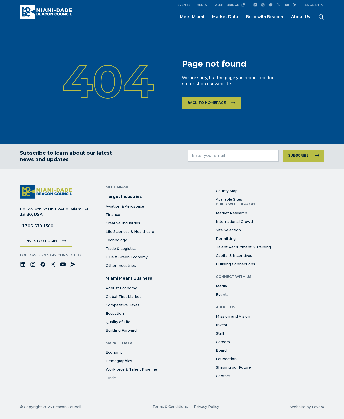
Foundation (226, 359)
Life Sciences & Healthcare (130, 231)
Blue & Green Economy (127, 257)
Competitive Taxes (123, 305)
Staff (220, 333)
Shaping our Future (233, 367)
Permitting (226, 238)
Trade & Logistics (121, 248)
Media (221, 286)
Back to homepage (206, 102)
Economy (114, 352)
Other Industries (121, 265)
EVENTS (183, 5)
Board (221, 350)
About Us (300, 16)
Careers (223, 342)
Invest (221, 325)
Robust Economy (121, 288)
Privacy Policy (206, 406)
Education (115, 313)
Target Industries (124, 196)
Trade (111, 378)
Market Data (225, 16)
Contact (223, 376)
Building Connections (235, 264)
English (312, 5)
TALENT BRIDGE (229, 5)
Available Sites (229, 199)
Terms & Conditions (170, 406)
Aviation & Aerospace (125, 206)
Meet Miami (192, 16)
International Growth (235, 221)
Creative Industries (123, 223)
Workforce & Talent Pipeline (131, 369)
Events (222, 294)
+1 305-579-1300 (36, 226)
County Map (227, 191)
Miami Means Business (129, 278)
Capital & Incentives (234, 255)
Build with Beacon (264, 16)
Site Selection (228, 230)
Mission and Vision (233, 316)
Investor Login (41, 241)
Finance (113, 214)
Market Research (231, 213)
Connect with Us (233, 276)
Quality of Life (118, 322)
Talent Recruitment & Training (243, 247)
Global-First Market (123, 296)
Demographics (119, 361)
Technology (116, 240)
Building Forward (121, 330)
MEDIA (201, 5)
